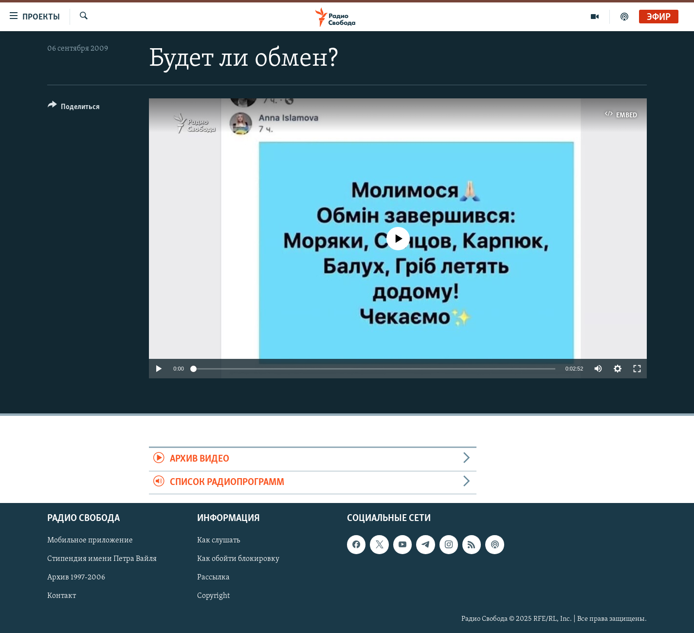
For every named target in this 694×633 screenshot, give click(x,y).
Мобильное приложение (90, 540)
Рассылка (213, 577)
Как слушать (218, 540)
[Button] (74, 108)
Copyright (213, 596)
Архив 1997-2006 (76, 577)
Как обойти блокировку (238, 559)
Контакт (61, 596)
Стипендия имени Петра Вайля (102, 559)
